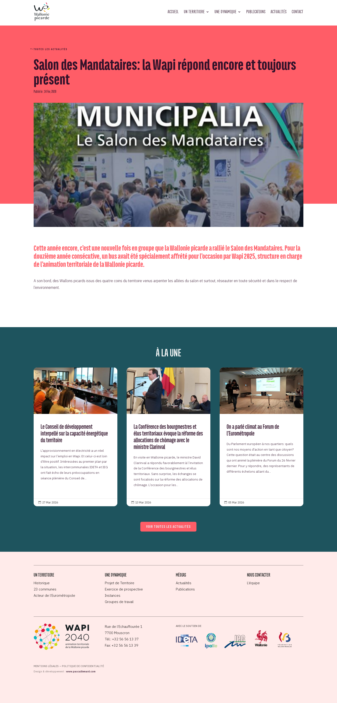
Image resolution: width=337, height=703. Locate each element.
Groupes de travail (119, 602)
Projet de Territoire (119, 583)
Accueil (173, 11)
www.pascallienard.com (81, 671)
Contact (297, 11)
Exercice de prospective (124, 589)
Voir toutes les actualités (168, 526)
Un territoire (194, 11)
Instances (112, 595)
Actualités (279, 11)
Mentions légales (46, 666)
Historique (42, 583)
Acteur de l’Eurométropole (54, 595)
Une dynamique (226, 11)
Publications (256, 11)
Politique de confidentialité (83, 666)
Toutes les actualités (50, 49)
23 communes (45, 589)
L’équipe (253, 583)
